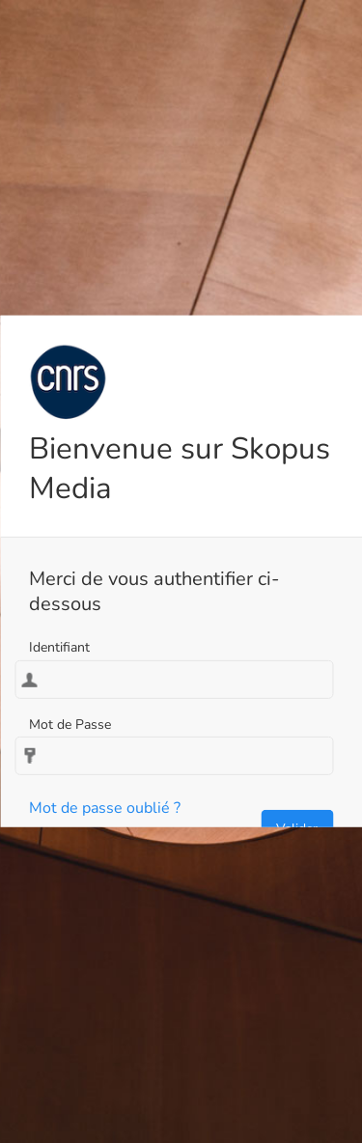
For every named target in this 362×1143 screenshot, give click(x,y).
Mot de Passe (70, 724)
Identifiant (59, 647)
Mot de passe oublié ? (105, 808)
